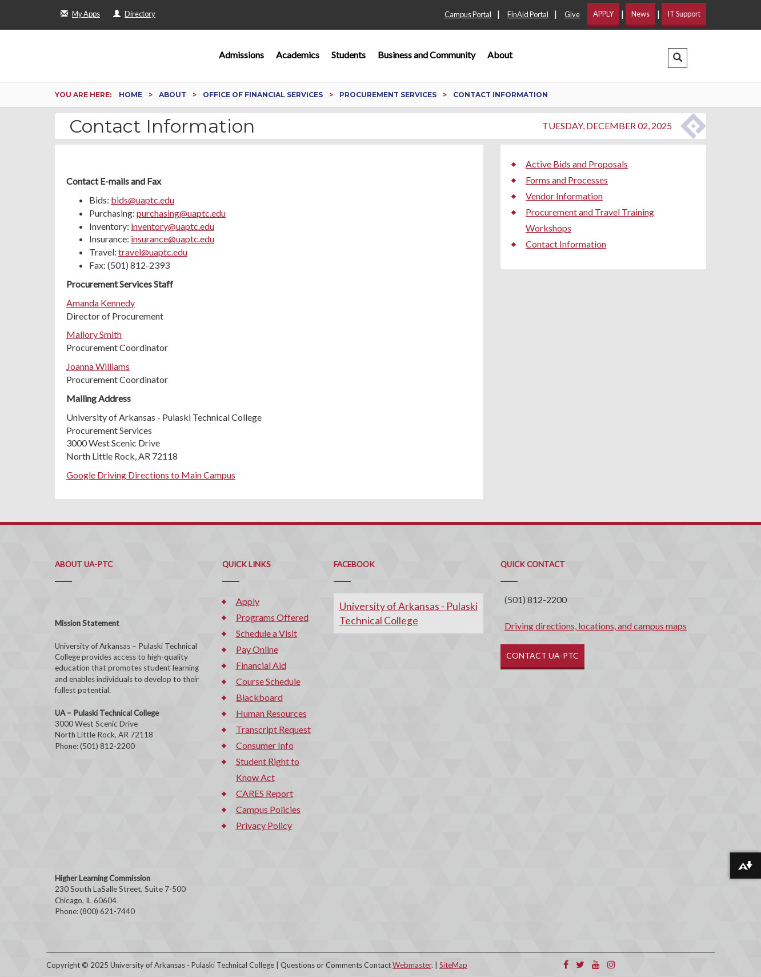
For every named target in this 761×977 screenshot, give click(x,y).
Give (572, 14)
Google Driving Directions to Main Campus (150, 474)
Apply (247, 601)
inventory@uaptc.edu (172, 226)
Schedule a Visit (266, 633)
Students (348, 54)
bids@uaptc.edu (142, 199)
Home (131, 94)
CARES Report (264, 793)
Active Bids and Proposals (577, 163)
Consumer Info (265, 745)
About (499, 54)
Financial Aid (261, 665)
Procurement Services (388, 94)
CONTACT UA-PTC (542, 655)
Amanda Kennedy (100, 302)
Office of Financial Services (264, 94)
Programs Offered (272, 617)
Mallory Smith (94, 334)
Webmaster (411, 965)
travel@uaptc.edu (152, 251)
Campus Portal (467, 14)
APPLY (603, 13)
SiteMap (453, 965)
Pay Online (257, 649)
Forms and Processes (567, 179)
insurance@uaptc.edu (172, 238)
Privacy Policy (264, 825)
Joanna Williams (98, 366)
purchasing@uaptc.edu (181, 213)
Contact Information (566, 243)
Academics (297, 54)
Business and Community (426, 54)
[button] (677, 58)
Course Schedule (268, 681)
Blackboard (259, 697)
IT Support (683, 13)
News (640, 13)
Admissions (241, 54)
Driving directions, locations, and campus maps (595, 625)
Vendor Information (564, 195)
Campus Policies (268, 809)
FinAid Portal (527, 14)
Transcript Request (273, 729)
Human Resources (271, 713)
